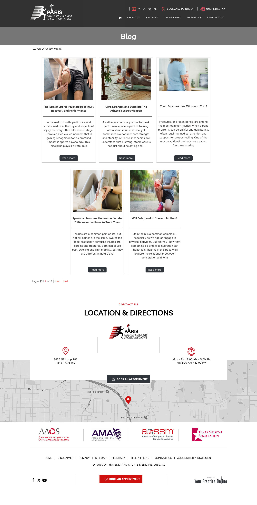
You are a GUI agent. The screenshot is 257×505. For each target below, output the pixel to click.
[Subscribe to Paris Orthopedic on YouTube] (44, 481)
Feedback (118, 458)
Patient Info (46, 49)
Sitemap (100, 458)
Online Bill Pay (215, 8)
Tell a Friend (139, 458)
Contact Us (163, 458)
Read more (68, 158)
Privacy (84, 458)
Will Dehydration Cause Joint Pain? (155, 218)
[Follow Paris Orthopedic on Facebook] (33, 481)
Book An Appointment (132, 379)
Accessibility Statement (195, 458)
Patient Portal (147, 8)
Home (35, 49)
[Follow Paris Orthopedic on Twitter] (39, 481)
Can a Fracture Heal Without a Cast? (183, 106)
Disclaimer (65, 458)
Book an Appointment (181, 8)
